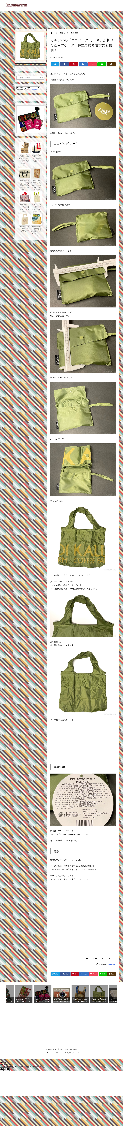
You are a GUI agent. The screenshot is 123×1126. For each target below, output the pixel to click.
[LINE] (101, 64)
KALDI (75, 33)
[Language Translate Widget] (28, 87)
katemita (111, 964)
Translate (32, 90)
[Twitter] (55, 64)
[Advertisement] (61, 18)
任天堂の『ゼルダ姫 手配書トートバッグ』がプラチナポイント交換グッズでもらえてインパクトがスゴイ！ (36, 185)
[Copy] (111, 64)
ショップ (65, 33)
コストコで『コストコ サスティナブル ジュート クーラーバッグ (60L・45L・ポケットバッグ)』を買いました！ (24, 160)
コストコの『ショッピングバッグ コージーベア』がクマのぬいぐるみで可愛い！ (24, 208)
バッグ (110, 958)
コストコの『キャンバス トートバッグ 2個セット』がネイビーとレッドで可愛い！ (36, 158)
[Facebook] (64, 64)
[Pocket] (92, 64)
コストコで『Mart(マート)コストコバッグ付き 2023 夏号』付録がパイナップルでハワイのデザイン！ (36, 231)
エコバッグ (102, 958)
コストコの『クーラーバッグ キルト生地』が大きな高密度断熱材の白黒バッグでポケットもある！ (24, 185)
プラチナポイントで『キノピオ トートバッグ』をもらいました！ (24, 229)
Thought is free (73, 1053)
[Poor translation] (6, 1069)
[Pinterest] (73, 64)
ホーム (54, 33)
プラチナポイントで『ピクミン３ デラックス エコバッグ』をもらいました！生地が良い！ (36, 208)
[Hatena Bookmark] (83, 64)
